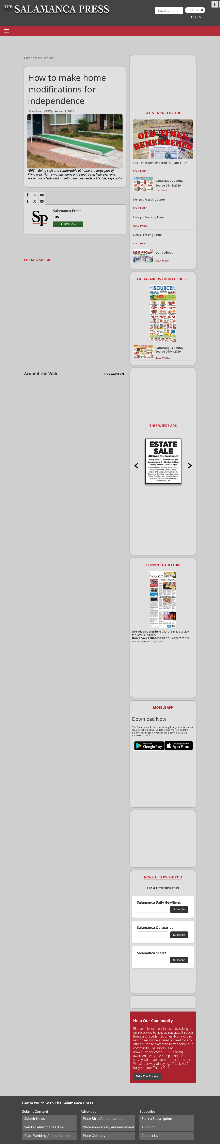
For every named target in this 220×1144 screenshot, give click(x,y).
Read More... (141, 171)
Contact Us (150, 1135)
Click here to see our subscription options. (161, 639)
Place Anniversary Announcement (108, 1127)
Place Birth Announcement (103, 1118)
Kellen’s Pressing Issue (149, 199)
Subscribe (195, 10)
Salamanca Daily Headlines (159, 902)
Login (196, 17)
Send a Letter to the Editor (44, 1127)
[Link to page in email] (42, 195)
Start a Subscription (157, 1118)
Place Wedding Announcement (47, 1135)
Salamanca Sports (151, 953)
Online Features (44, 58)
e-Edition (148, 1127)
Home (28, 58)
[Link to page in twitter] (34, 195)
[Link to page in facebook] (27, 195)
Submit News (34, 1118)
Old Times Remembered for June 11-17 (160, 163)
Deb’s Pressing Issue (147, 235)
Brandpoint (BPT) (40, 111)
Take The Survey (147, 1076)
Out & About (164, 252)
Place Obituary (94, 1135)
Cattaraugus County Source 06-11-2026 (169, 183)
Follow (70, 224)
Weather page (134, 15)
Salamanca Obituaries (155, 928)
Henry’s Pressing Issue (148, 217)
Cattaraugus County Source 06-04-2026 (169, 349)
